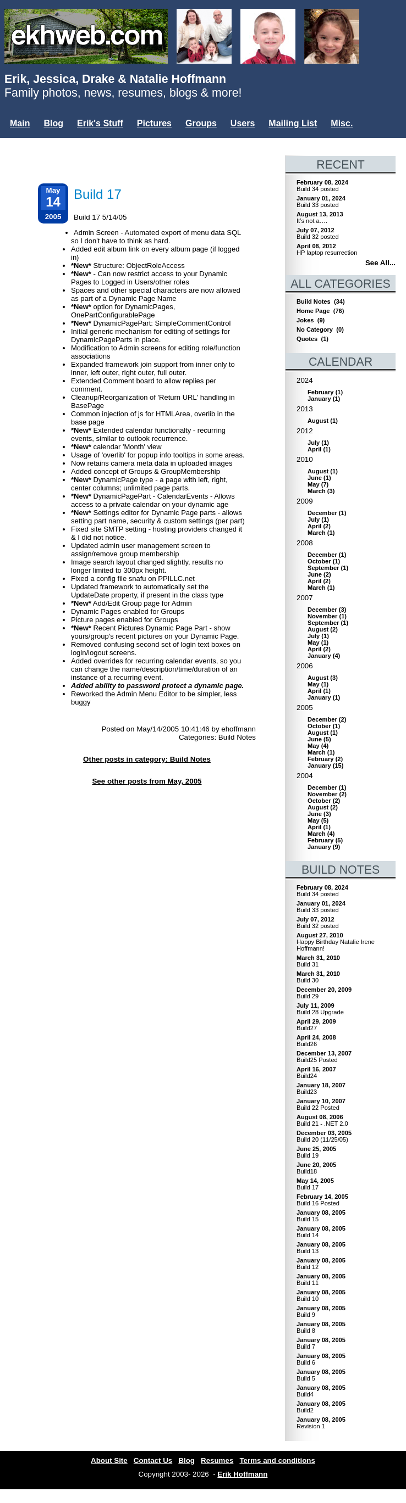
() (325, 392)
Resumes (217, 1460)
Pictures (154, 123)
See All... (380, 263)
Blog (53, 123)
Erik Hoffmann (242, 1474)
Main (20, 123)
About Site (109, 1460)
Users (243, 123)
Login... (27, 142)
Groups (201, 123)
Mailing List (292, 123)
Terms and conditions (277, 1460)
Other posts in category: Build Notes (147, 759)
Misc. (342, 123)
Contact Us (153, 1460)
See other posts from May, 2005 (146, 781)
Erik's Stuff (100, 123)
